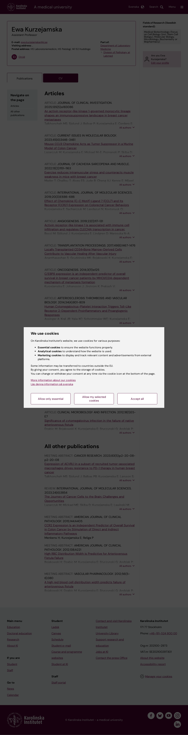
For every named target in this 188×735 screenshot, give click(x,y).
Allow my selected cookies (94, 398)
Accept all (137, 399)
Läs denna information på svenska (52, 384)
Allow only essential (50, 399)
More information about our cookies (53, 380)
